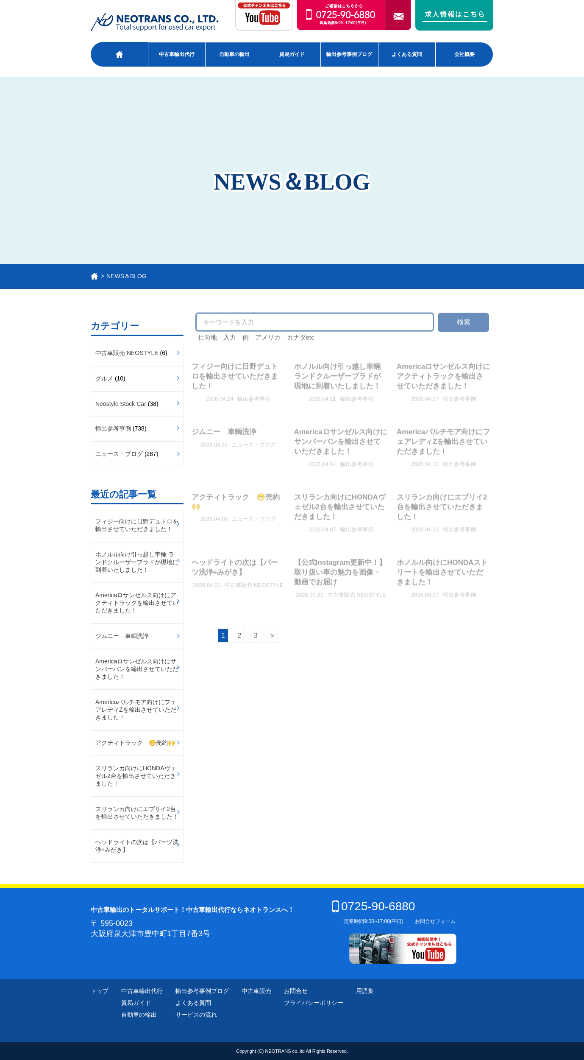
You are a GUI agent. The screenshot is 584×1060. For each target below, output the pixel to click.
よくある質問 (407, 54)
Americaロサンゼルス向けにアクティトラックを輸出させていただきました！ (136, 603)
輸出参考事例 (113, 428)
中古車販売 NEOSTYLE (127, 353)
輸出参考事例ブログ (349, 54)
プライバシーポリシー (313, 1002)
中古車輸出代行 (177, 54)
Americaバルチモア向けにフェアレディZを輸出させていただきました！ (135, 710)
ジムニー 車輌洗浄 (122, 635)
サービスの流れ (196, 1014)
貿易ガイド (292, 54)
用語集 (365, 990)
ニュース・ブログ (119, 453)
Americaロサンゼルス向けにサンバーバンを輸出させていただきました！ (136, 669)
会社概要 (464, 54)
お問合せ (296, 990)
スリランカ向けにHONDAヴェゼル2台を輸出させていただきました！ (135, 776)
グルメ (104, 378)
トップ (99, 990)
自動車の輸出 (234, 54)
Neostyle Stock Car (120, 403)
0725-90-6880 (373, 906)
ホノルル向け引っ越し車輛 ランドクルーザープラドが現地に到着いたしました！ (136, 562)
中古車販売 (256, 990)
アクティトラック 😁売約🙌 (135, 742)
